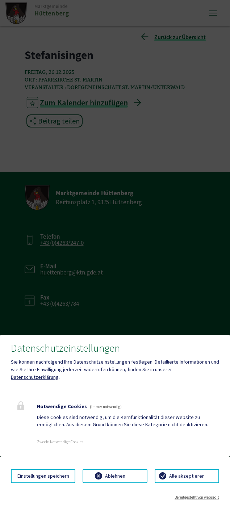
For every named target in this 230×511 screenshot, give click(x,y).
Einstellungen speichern (43, 476)
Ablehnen (115, 476)
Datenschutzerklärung (35, 377)
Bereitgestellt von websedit (197, 497)
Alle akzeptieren (187, 476)
